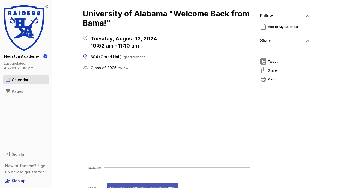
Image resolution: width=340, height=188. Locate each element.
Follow (285, 15)
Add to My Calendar (283, 27)
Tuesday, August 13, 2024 (124, 39)
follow (123, 68)
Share (285, 40)
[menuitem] (285, 28)
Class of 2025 (103, 68)
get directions (134, 57)
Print (271, 79)
